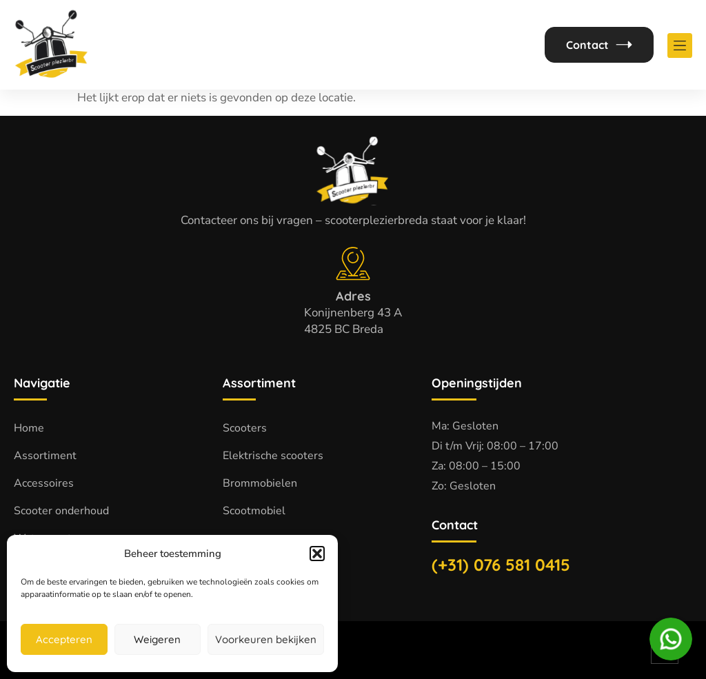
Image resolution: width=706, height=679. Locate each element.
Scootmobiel (254, 511)
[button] (317, 553)
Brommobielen (260, 483)
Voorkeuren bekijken (265, 639)
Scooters (245, 428)
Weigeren (157, 639)
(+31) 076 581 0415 (501, 564)
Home (29, 428)
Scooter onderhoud (61, 511)
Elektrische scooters (273, 456)
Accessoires (44, 483)
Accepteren (64, 639)
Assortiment (45, 456)
